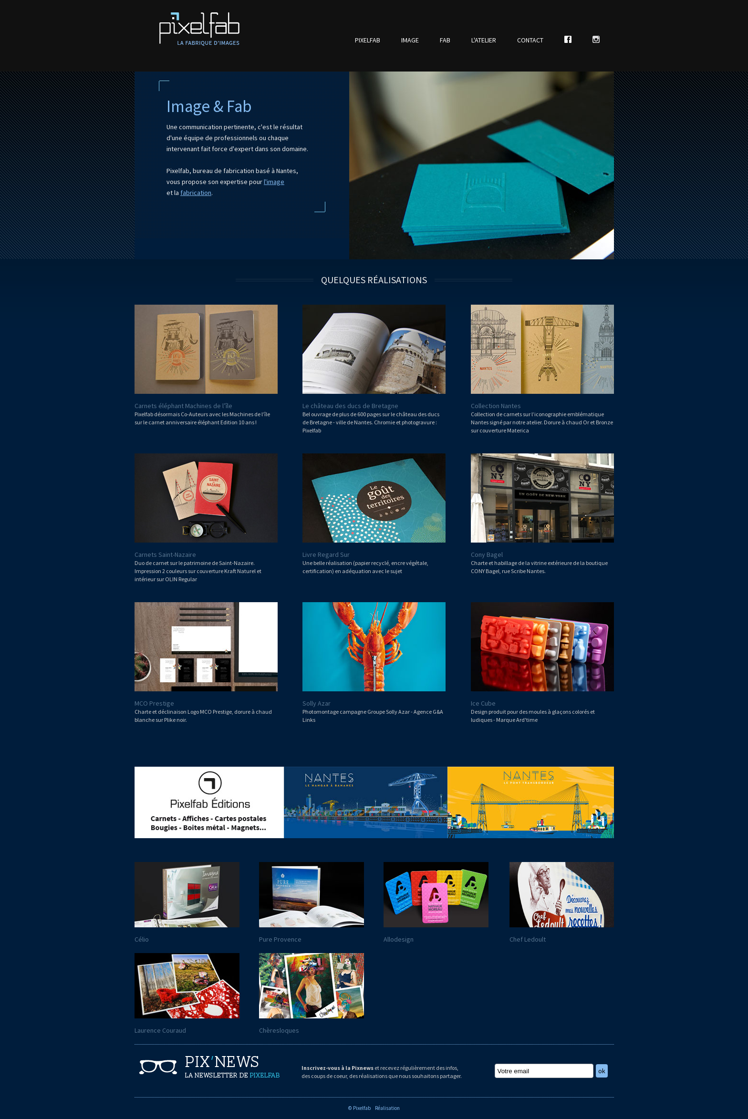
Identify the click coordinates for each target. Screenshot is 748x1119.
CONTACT (530, 40)
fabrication (195, 192)
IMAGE (410, 40)
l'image (274, 181)
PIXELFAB (367, 40)
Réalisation (387, 1108)
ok (601, 1071)
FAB (445, 40)
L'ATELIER (483, 40)
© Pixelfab (359, 1108)
